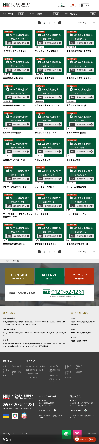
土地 (4, 375)
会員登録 (79, 372)
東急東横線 (34, 343)
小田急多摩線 (33, 346)
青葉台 (8, 324)
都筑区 (79, 333)
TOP (7, 261)
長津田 (18, 324)
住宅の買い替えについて (34, 370)
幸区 (76, 324)
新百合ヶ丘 (28, 333)
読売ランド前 (45, 333)
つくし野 (25, 324)
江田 (53, 322)
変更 (21, 14)
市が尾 (59, 322)
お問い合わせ (68, 367)
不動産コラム (54, 375)
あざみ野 (48, 322)
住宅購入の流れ (16, 367)
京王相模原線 (43, 346)
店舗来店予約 (68, 373)
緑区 (89, 333)
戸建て (5, 366)
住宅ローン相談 (16, 373)
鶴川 (17, 333)
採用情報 (68, 377)
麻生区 (73, 322)
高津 (4, 322)
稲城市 (79, 341)
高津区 (90, 322)
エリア (32, 14)
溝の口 (9, 322)
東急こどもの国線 (45, 343)
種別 (4, 14)
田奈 (13, 324)
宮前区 (84, 322)
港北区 (84, 333)
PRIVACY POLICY (91, 434)
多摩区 (79, 322)
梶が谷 (15, 322)
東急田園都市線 (8, 343)
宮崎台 (21, 322)
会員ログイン (79, 367)
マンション (6, 371)
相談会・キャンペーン (54, 380)
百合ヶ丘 (36, 333)
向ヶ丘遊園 (59, 333)
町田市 (73, 341)
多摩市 (84, 341)
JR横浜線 (26, 343)
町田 (4, 333)
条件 (66, 14)
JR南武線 (18, 343)
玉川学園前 (11, 333)
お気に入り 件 (84, 439)
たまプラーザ (39, 322)
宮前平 (27, 322)
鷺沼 (31, 322)
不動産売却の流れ (32, 374)
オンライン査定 (31, 377)
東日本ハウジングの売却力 (35, 366)
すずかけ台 (33, 324)
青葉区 (73, 333)
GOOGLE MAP (45, 410)
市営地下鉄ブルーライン (18, 346)
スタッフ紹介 (54, 366)
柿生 (21, 333)
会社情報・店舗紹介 (54, 371)
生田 (52, 333)
